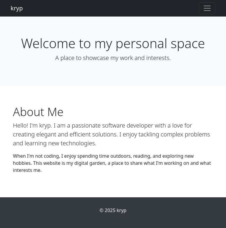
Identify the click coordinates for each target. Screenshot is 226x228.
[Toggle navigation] (207, 8)
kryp (17, 8)
